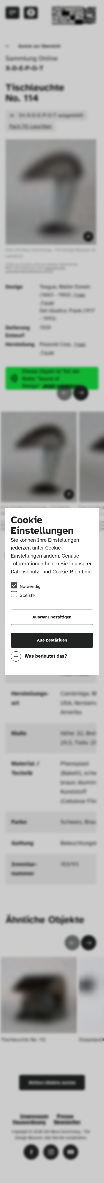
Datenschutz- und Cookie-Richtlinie (51, 571)
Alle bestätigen (52, 640)
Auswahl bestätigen (52, 617)
